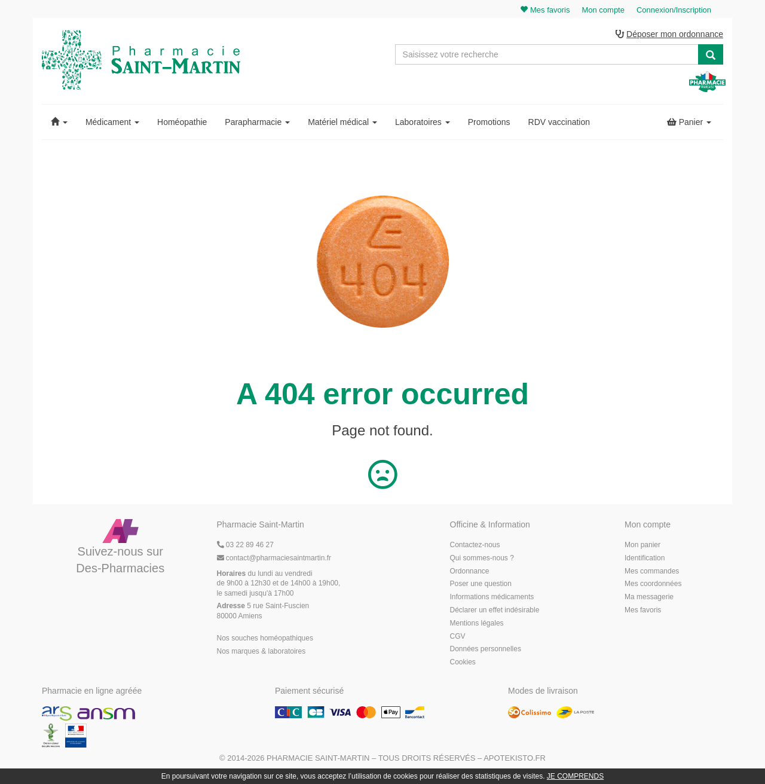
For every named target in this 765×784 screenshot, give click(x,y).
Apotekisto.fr (515, 758)
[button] (59, 122)
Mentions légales (477, 623)
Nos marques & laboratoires (261, 651)
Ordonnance (469, 571)
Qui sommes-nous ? (482, 558)
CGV (458, 636)
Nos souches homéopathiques (265, 638)
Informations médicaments (492, 597)
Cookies (463, 662)
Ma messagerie (649, 597)
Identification (645, 558)
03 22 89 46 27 (245, 545)
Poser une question (481, 583)
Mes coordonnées (653, 583)
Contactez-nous (475, 545)
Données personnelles (485, 649)
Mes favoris (643, 610)
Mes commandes (652, 571)
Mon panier (642, 545)
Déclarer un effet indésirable (495, 610)
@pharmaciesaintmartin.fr (274, 558)
